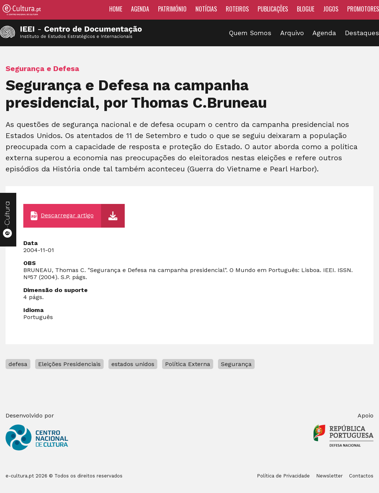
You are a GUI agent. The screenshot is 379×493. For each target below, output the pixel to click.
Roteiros (237, 8)
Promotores (363, 8)
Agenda (140, 8)
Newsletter (329, 476)
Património (172, 8)
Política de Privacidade (283, 476)
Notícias (206, 8)
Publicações (273, 8)
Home (115, 8)
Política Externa (187, 364)
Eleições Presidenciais (69, 364)
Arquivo (292, 33)
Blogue (305, 8)
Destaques (362, 33)
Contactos (361, 476)
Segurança (236, 364)
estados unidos (132, 364)
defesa (18, 364)
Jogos (330, 8)
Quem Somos (250, 33)
